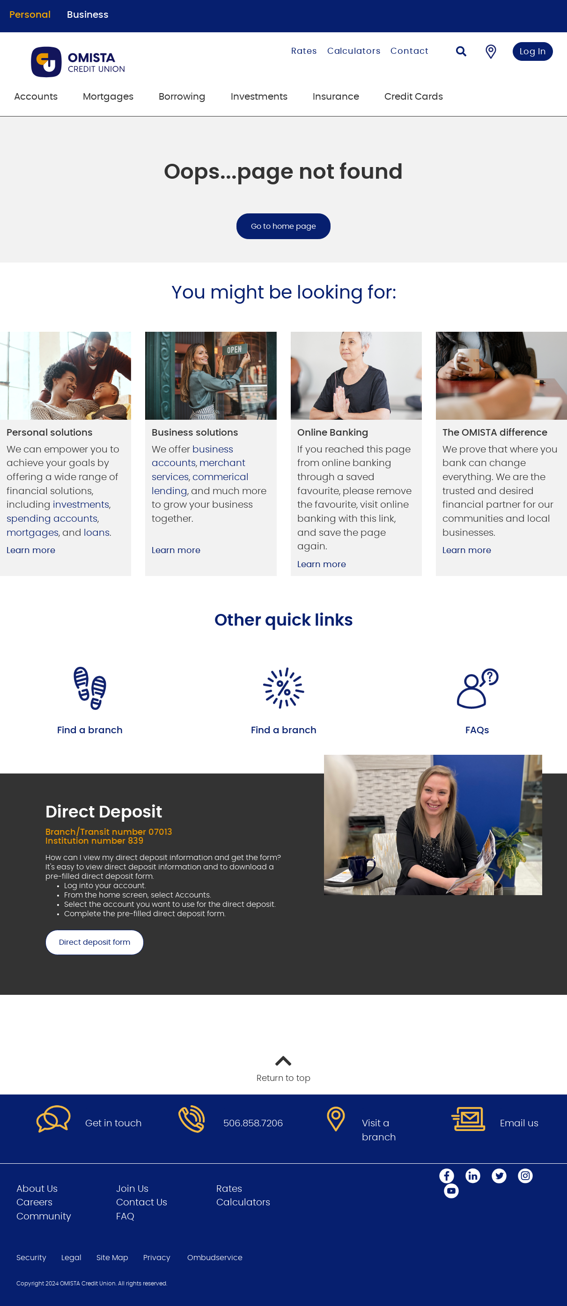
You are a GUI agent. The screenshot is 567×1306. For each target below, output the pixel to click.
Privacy (156, 1258)
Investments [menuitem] (259, 97)
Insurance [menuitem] (336, 97)
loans (97, 533)
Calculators (354, 51)
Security (31, 1258)
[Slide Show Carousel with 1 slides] (283, 875)
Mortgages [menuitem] (108, 97)
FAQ (125, 1216)
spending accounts (52, 519)
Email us (519, 1123)
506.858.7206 (253, 1123)
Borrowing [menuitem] (182, 97)
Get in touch (113, 1123)
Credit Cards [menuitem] (413, 97)
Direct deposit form (87, 942)
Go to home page (283, 226)
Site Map (112, 1258)
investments (81, 505)
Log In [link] (533, 52)
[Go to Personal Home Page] (114, 61)
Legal (71, 1258)
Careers (34, 1202)
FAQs (477, 730)
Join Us (132, 1189)
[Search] (461, 52)
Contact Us (141, 1202)
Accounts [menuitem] (36, 97)
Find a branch (90, 730)
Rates (304, 51)
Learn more (31, 551)
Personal (30, 15)
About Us (37, 1189)
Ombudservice (215, 1258)
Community (43, 1216)
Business (88, 15)
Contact (409, 51)
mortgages (33, 533)
